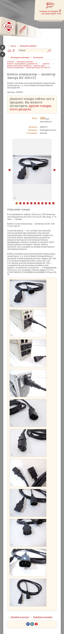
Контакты (38, 57)
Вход (13, 46)
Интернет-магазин (20, 57)
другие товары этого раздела (30, 107)
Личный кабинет (28, 46)
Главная (10, 62)
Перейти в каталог (20, 617)
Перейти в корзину (42, 617)
